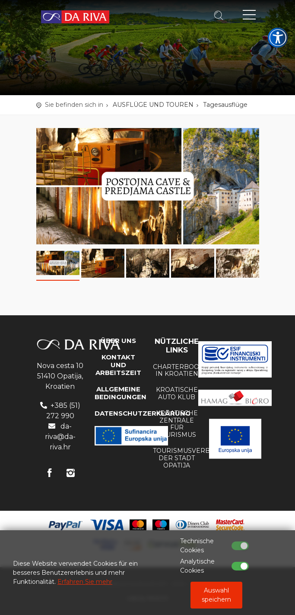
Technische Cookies (197, 545)
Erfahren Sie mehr (84, 582)
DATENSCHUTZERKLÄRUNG (142, 413)
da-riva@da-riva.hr (60, 436)
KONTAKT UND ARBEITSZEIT (118, 365)
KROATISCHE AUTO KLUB (177, 393)
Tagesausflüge (225, 105)
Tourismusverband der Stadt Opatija (189, 458)
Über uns (118, 340)
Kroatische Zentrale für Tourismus (177, 424)
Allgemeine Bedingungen (120, 393)
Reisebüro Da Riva (75, 17)
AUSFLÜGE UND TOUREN (153, 105)
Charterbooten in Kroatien (182, 370)
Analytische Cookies (197, 565)
